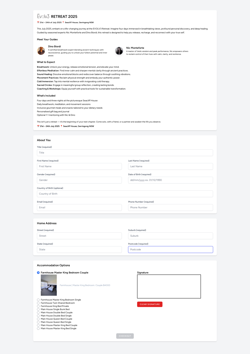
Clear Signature (150, 304)
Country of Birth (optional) (50, 188)
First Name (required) (48, 160)
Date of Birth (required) (139, 174)
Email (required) (45, 201)
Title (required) (44, 147)
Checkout (125, 336)
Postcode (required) (138, 244)
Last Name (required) (138, 160)
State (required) (45, 244)
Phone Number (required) (141, 201)
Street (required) (45, 230)
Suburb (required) (137, 230)
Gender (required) (46, 174)
